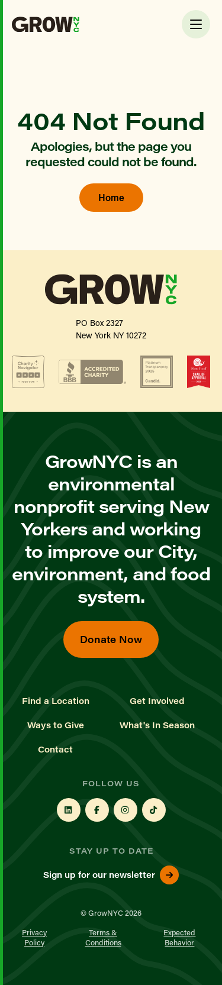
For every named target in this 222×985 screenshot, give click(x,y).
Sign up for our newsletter (111, 874)
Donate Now (111, 639)
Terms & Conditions (103, 937)
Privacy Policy (34, 937)
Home (111, 197)
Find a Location (55, 701)
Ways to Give (55, 725)
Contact (55, 749)
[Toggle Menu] (196, 24)
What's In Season (157, 725)
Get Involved (157, 701)
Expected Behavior (179, 937)
